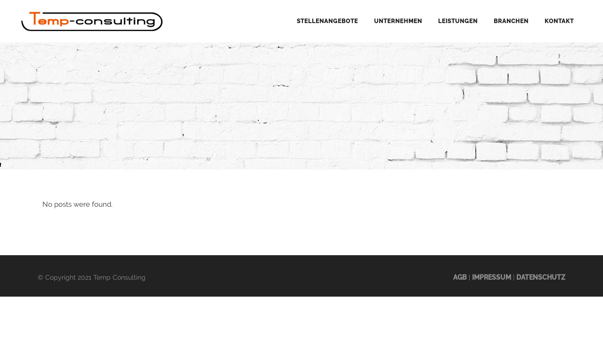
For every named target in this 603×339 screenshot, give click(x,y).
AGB (460, 277)
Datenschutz (540, 277)
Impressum (491, 277)
